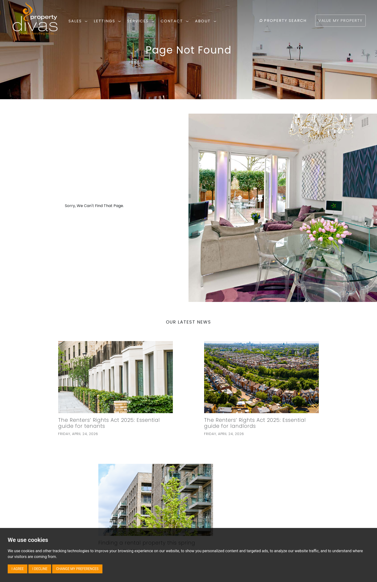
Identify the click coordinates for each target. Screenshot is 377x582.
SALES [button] (79, 21)
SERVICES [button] (141, 21)
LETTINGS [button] (108, 21)
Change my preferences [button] (77, 569)
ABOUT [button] (206, 21)
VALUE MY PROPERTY (340, 20)
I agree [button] (18, 569)
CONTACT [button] (175, 21)
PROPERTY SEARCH (283, 20)
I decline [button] (39, 569)
